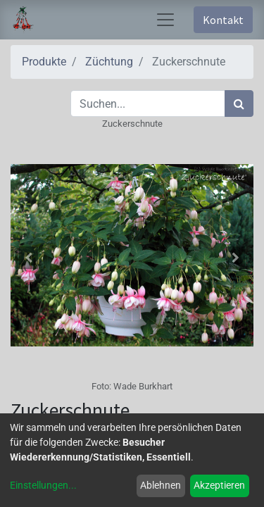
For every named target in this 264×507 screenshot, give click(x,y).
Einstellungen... (43, 485)
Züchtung (109, 61)
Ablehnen (160, 485)
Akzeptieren (219, 485)
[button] (29, 257)
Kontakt (223, 20)
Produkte (44, 61)
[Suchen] (239, 103)
